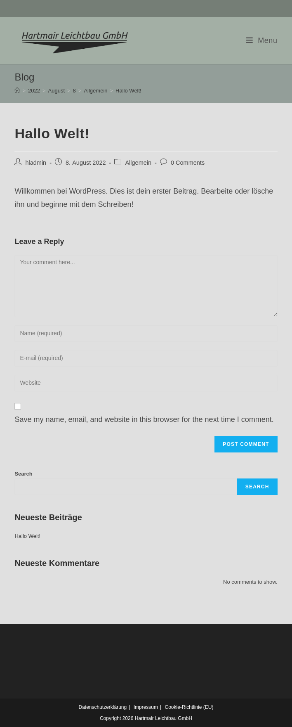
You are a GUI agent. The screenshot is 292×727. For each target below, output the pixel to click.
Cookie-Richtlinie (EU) (189, 707)
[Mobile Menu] (262, 40)
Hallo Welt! (27, 536)
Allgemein (138, 162)
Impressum (146, 707)
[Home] (17, 91)
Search (23, 474)
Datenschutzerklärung (102, 707)
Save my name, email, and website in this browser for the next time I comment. (143, 419)
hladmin (35, 162)
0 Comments (188, 162)
